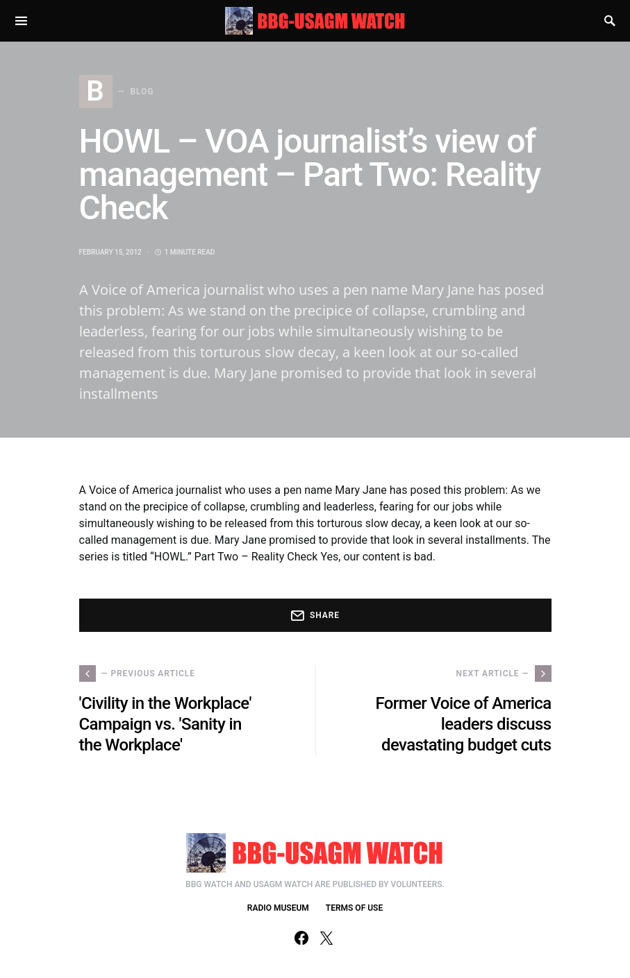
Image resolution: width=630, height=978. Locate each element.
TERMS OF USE (354, 908)
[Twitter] (326, 938)
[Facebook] (301, 938)
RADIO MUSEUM (278, 908)
